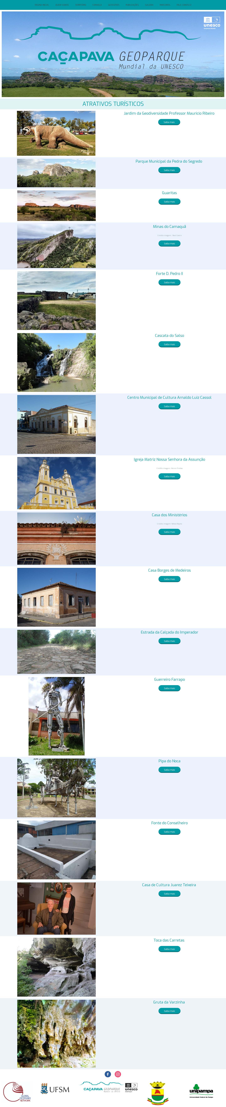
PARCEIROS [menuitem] (165, 5)
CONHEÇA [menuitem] (97, 5)
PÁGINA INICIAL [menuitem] (42, 5)
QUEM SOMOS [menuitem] (62, 5)
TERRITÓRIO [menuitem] (80, 5)
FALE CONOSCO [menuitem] (184, 5)
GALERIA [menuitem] (149, 5)
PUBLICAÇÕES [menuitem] (132, 5)
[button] (169, 122)
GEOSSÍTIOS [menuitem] (113, 5)
